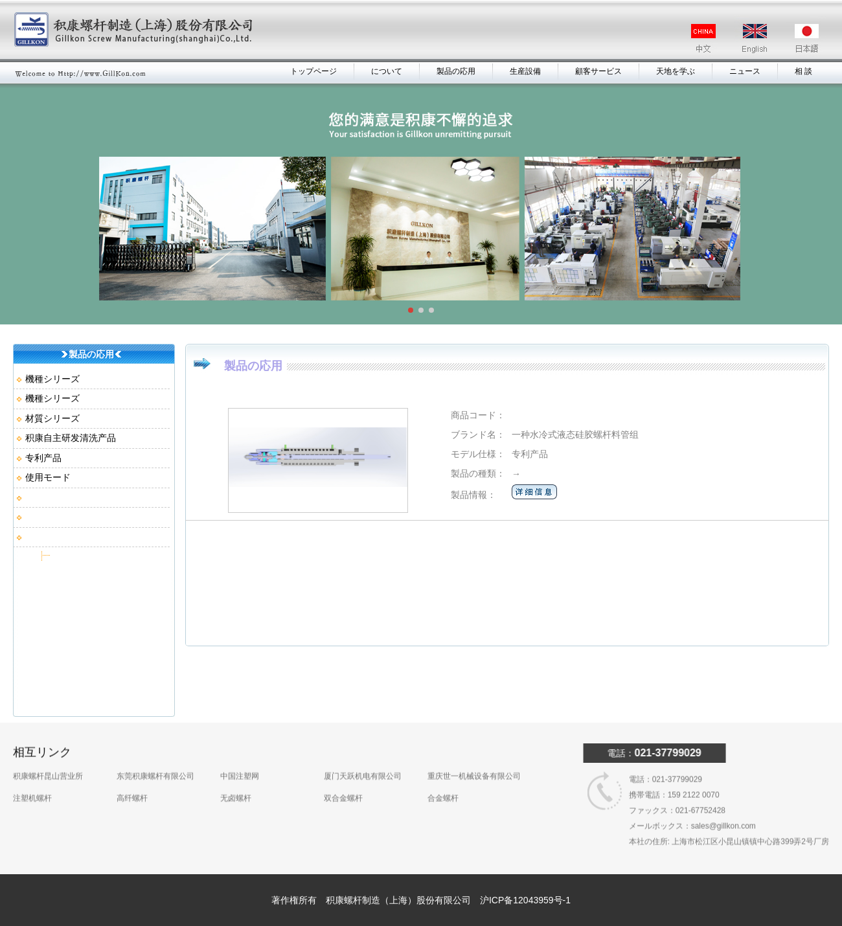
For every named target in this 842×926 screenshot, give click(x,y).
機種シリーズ (52, 379)
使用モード (48, 477)
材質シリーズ (52, 418)
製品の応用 (456, 71)
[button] (410, 310)
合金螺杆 (443, 782)
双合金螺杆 (343, 782)
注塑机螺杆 (32, 782)
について (386, 71)
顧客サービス (598, 71)
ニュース (744, 71)
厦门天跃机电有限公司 (363, 760)
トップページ (313, 71)
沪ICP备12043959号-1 (525, 900)
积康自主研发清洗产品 (70, 438)
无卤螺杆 (235, 782)
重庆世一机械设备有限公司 (474, 760)
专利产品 (43, 458)
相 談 (803, 71)
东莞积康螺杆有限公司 (155, 760)
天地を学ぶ (675, 71)
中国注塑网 (239, 760)
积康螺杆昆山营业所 (48, 760)
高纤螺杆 (132, 782)
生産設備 (525, 71)
